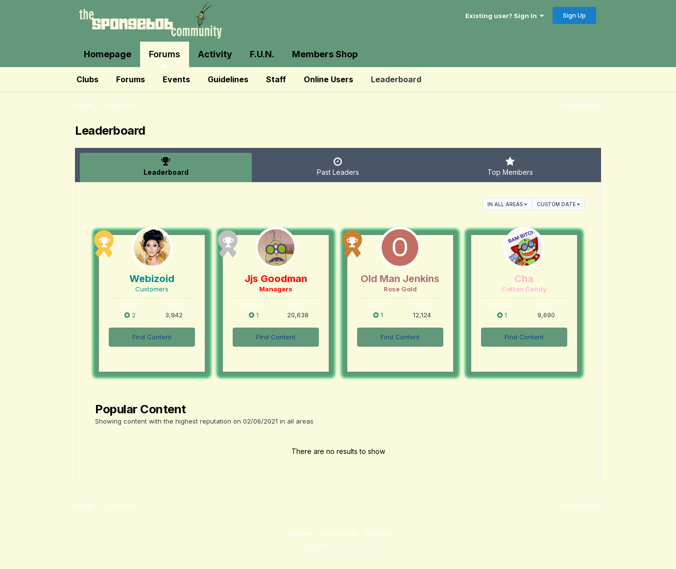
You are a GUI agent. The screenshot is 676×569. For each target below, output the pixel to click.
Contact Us (339, 533)
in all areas (507, 204)
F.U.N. (262, 54)
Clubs (87, 79)
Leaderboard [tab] (165, 166)
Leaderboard (396, 79)
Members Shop (325, 54)
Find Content (151, 337)
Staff (276, 79)
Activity (215, 54)
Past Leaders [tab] (337, 166)
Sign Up (574, 15)
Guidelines (228, 79)
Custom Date (558, 204)
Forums (164, 58)
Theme (297, 533)
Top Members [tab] (510, 166)
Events (176, 79)
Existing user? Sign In (504, 16)
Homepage (107, 54)
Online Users (328, 79)
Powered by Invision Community (338, 554)
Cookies (379, 533)
